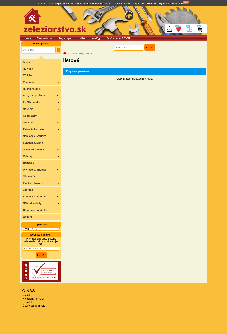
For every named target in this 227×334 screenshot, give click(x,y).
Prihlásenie (177, 3)
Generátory (42, 115)
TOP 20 (27, 75)
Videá (82, 38)
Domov (41, 3)
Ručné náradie (42, 89)
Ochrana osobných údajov (126, 3)
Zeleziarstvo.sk (44, 38)
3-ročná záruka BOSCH (118, 38)
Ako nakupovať (148, 3)
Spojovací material (42, 196)
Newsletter (29, 302)
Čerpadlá (42, 163)
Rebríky (42, 156)
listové (89, 53)
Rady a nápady (65, 38)
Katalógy (96, 38)
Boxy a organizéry (42, 95)
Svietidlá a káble (42, 142)
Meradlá (42, 122)
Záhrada (42, 190)
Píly (82, 53)
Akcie (26, 61)
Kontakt (107, 3)
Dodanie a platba (79, 3)
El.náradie (42, 82)
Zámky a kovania (42, 183)
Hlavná (27, 38)
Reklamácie (96, 3)
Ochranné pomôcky (35, 210)
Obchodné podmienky (58, 3)
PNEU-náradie (42, 102)
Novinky (28, 68)
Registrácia (164, 3)
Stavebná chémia (42, 149)
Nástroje (42, 109)
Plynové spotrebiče (42, 169)
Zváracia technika (42, 129)
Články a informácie (34, 305)
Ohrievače (29, 176)
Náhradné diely (42, 203)
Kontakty (28, 295)
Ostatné (42, 217)
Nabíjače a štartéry (34, 136)
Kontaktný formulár (33, 298)
